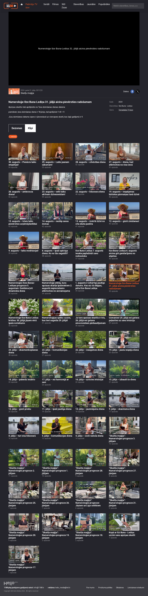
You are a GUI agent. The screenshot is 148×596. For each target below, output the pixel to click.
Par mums (90, 588)
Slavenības (78, 4)
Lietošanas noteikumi (136, 588)
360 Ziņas (64, 6)
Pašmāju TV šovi (31, 6)
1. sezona (12, 136)
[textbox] (128, 5)
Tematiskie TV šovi (126, 110)
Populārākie (104, 4)
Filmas (55, 4)
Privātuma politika (105, 588)
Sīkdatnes (120, 588)
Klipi (30, 128)
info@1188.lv (24, 588)
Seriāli (46, 4)
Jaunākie (91, 4)
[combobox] (128, 6)
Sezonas (16, 128)
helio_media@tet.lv (59, 588)
